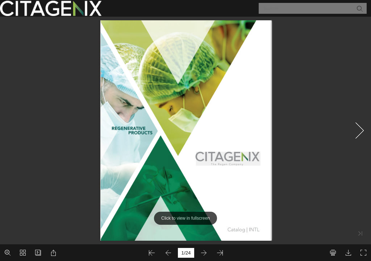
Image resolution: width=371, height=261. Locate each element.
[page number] (186, 253)
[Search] (308, 8)
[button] (359, 8)
